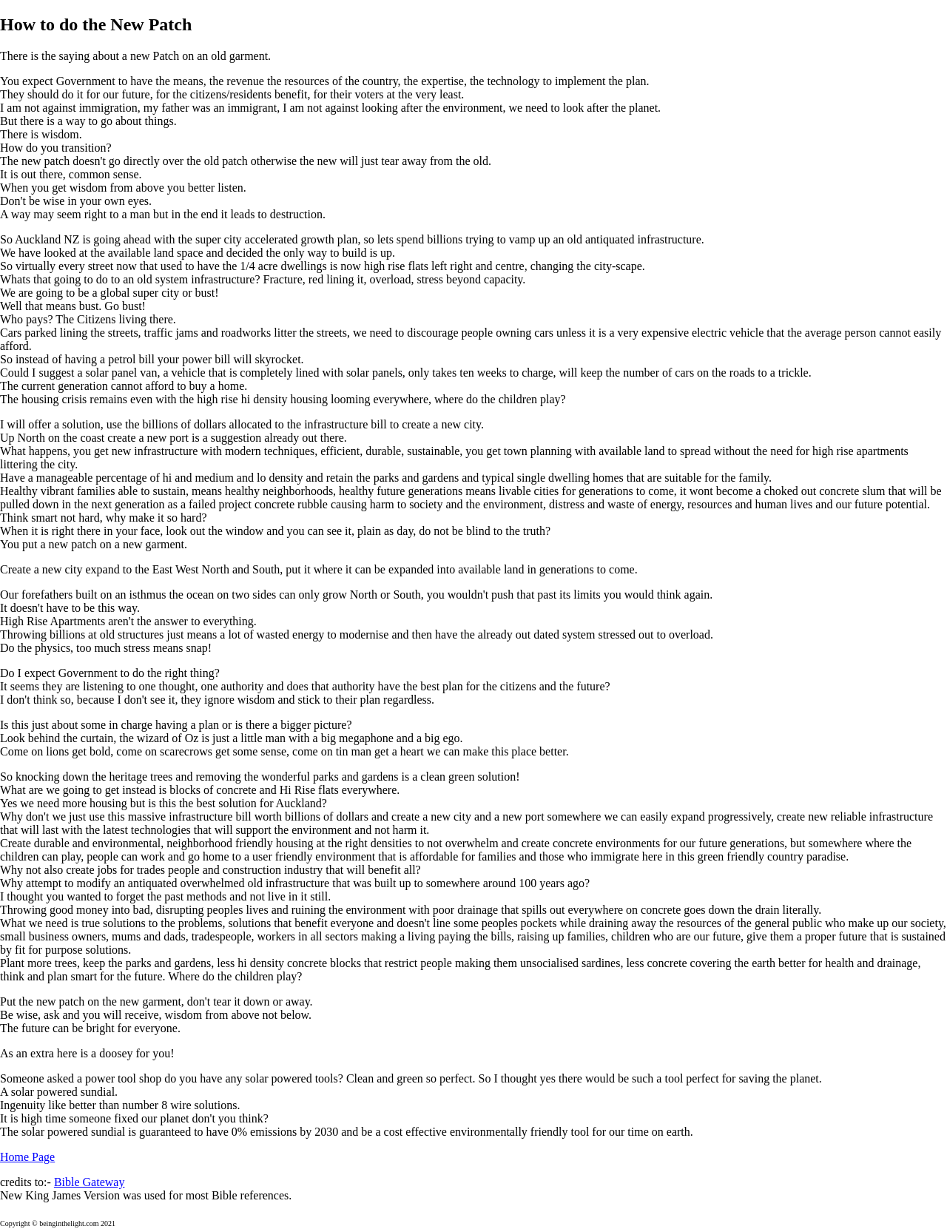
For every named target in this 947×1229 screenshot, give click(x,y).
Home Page (27, 1157)
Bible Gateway (89, 1182)
